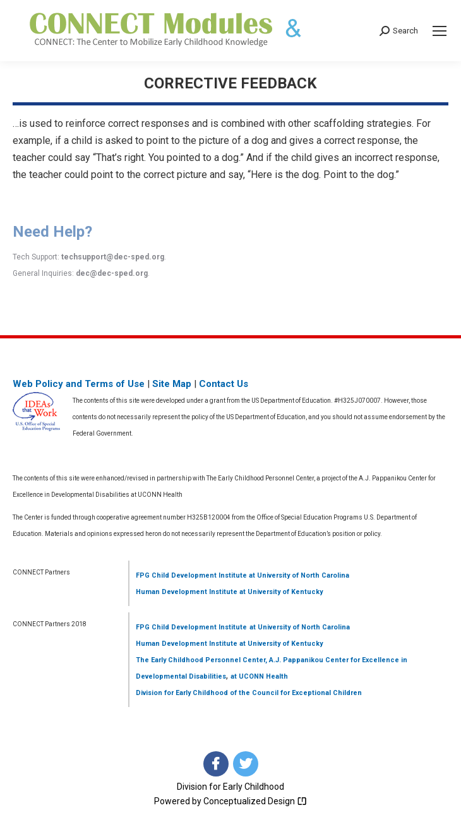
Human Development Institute (186, 592)
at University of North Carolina (298, 575)
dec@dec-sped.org (112, 273)
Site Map (171, 384)
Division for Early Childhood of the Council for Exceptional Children (249, 693)
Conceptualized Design (255, 801)
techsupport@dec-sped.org (112, 257)
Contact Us (223, 384)
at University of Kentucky (280, 592)
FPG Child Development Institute (191, 575)
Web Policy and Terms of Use (79, 384)
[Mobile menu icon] (439, 31)
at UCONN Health (259, 676)
